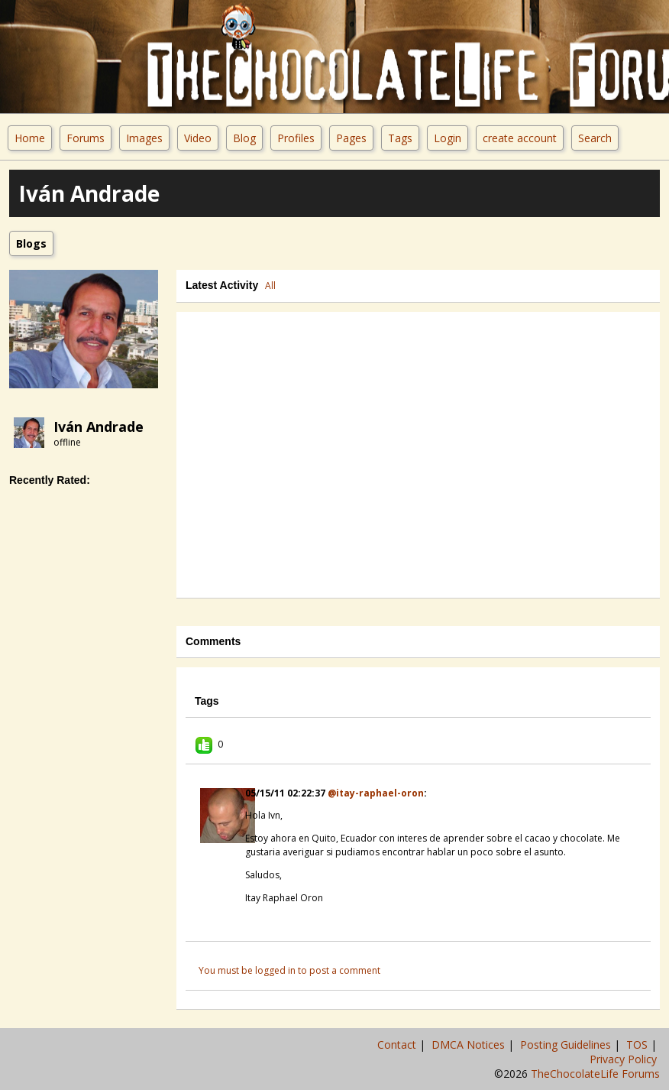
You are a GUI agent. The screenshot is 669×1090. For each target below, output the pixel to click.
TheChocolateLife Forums (595, 1073)
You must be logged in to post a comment (289, 970)
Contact (398, 1044)
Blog (244, 138)
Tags (400, 138)
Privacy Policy (625, 1059)
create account (520, 138)
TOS (638, 1044)
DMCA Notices (469, 1044)
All (270, 285)
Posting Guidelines (567, 1044)
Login (447, 138)
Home (30, 138)
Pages (351, 138)
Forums (85, 138)
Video (198, 138)
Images (144, 138)
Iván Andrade (98, 426)
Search (595, 138)
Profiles (296, 138)
